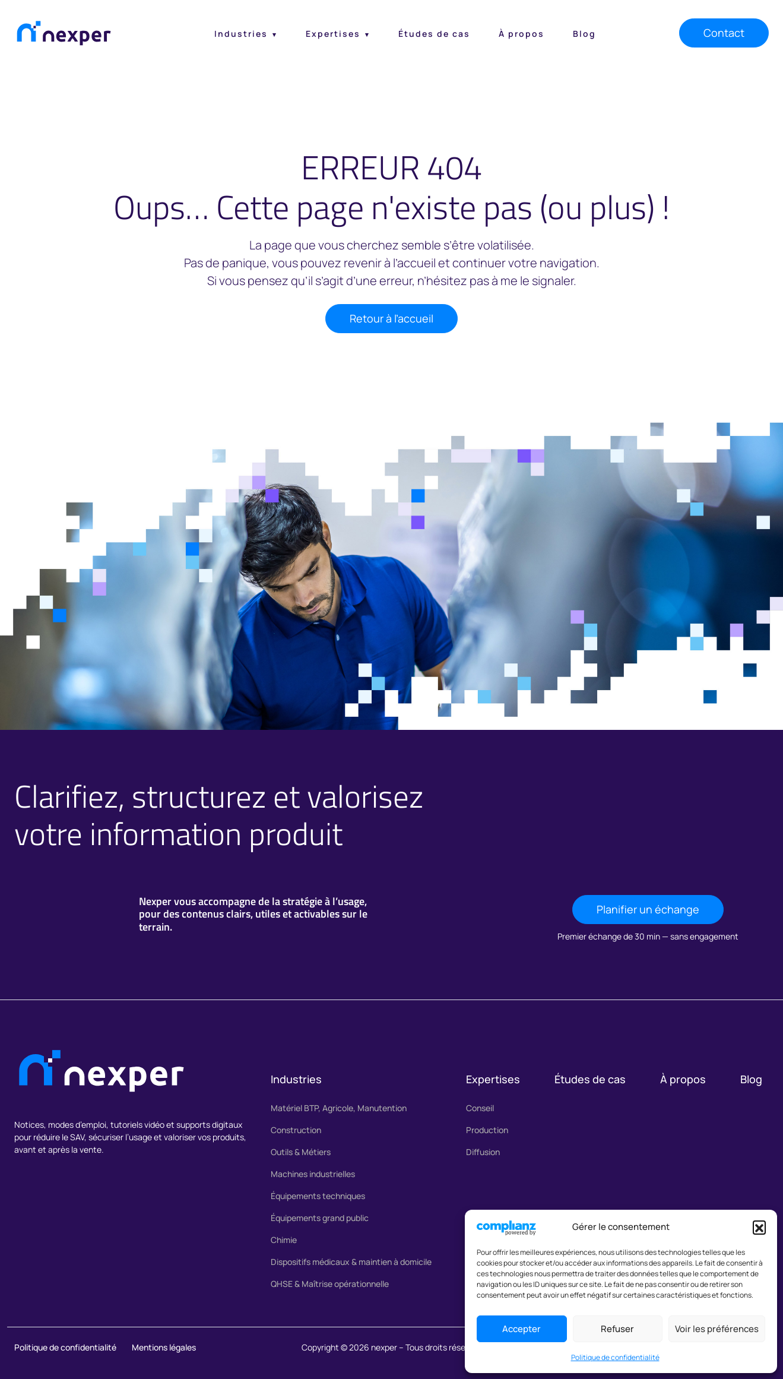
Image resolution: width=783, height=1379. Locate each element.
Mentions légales (164, 1347)
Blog (584, 33)
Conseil (480, 1108)
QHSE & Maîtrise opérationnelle (330, 1283)
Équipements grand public (320, 1217)
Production (487, 1130)
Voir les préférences (717, 1329)
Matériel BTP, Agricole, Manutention (339, 1108)
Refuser (617, 1329)
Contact (723, 33)
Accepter (521, 1329)
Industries (241, 33)
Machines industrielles (313, 1173)
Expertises (333, 33)
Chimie (284, 1239)
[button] (759, 1227)
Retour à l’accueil (391, 318)
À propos (521, 33)
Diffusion (483, 1151)
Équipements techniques (318, 1195)
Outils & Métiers (301, 1151)
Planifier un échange (648, 909)
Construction (296, 1130)
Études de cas (434, 33)
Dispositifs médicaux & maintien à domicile (351, 1261)
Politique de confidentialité (615, 1357)
